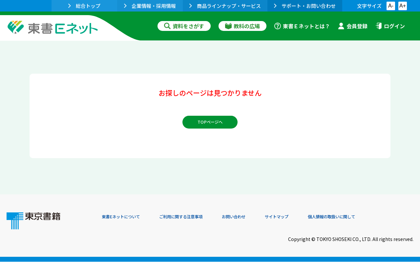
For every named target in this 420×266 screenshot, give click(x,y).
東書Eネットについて (127, 221)
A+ (402, 6)
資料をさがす (184, 26)
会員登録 (353, 26)
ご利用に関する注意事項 (200, 221)
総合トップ (84, 5)
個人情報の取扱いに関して (381, 221)
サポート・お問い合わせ (305, 5)
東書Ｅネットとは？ (302, 26)
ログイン (390, 26)
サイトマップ (315, 221)
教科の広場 (242, 26)
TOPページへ (210, 126)
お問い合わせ (264, 221)
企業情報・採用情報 (150, 5)
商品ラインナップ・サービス (225, 5)
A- (390, 6)
